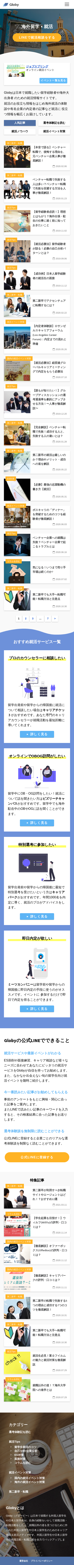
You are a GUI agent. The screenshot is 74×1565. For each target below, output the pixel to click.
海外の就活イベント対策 (29, 1482)
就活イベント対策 (20, 1472)
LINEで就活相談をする (37, 37)
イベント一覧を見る (53, 80)
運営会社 (23, 1561)
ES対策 (19, 1454)
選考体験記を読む (20, 1432)
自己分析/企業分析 (25, 1451)
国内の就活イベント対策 (29, 1478)
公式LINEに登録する (37, 1157)
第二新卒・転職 (18, 1491)
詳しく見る (39, 734)
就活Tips (14, 1441)
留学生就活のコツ (25, 1447)
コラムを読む (22, 1462)
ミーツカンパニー (20, 984)
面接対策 (19, 1458)
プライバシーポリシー (41, 1561)
